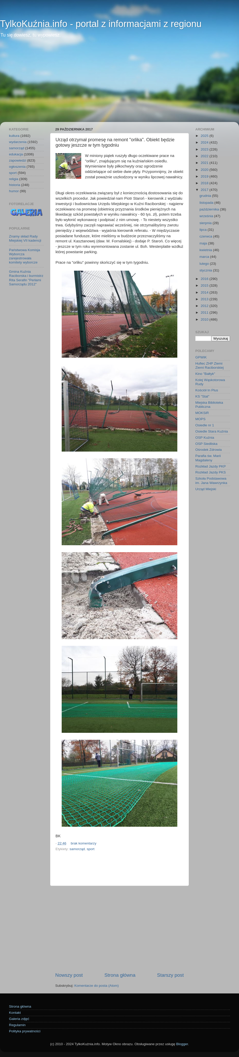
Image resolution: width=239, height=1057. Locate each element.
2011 (205, 312)
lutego (204, 264)
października (209, 209)
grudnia (205, 196)
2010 (205, 319)
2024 (205, 142)
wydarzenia (17, 142)
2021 (205, 163)
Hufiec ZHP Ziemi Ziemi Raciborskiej (209, 365)
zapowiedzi (17, 160)
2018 (205, 183)
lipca (203, 230)
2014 (205, 292)
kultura (14, 136)
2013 (205, 299)
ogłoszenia (17, 167)
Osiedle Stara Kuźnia (211, 431)
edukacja (16, 154)
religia (13, 179)
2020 (205, 170)
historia (14, 185)
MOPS (200, 419)
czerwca (206, 236)
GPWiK (201, 357)
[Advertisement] (119, 83)
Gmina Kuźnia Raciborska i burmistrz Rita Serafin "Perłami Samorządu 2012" (26, 278)
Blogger (182, 1044)
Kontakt (15, 1013)
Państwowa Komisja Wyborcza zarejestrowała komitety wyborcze (24, 256)
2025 (205, 136)
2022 (205, 156)
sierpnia (206, 223)
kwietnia (206, 250)
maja (203, 243)
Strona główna (119, 975)
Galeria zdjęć (19, 1019)
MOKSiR (202, 413)
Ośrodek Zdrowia (208, 450)
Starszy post (170, 975)
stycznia (206, 270)
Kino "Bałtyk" (205, 374)
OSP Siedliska (206, 444)
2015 (205, 285)
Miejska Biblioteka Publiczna (209, 405)
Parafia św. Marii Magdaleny (208, 458)
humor (14, 191)
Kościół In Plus (206, 390)
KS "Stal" (202, 396)
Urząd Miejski (205, 489)
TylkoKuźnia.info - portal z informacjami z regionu (100, 24)
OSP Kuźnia (204, 437)
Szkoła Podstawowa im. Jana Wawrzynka (211, 481)
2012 (205, 306)
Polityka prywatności (24, 1031)
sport (91, 849)
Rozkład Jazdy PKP (210, 466)
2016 (205, 279)
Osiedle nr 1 (204, 425)
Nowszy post (69, 975)
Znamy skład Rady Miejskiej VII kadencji (25, 238)
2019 (205, 176)
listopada (206, 203)
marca (204, 257)
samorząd (77, 849)
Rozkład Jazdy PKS (210, 472)
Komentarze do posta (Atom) (96, 986)
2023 (205, 149)
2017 (205, 190)
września (206, 216)
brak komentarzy (83, 843)
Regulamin (17, 1025)
